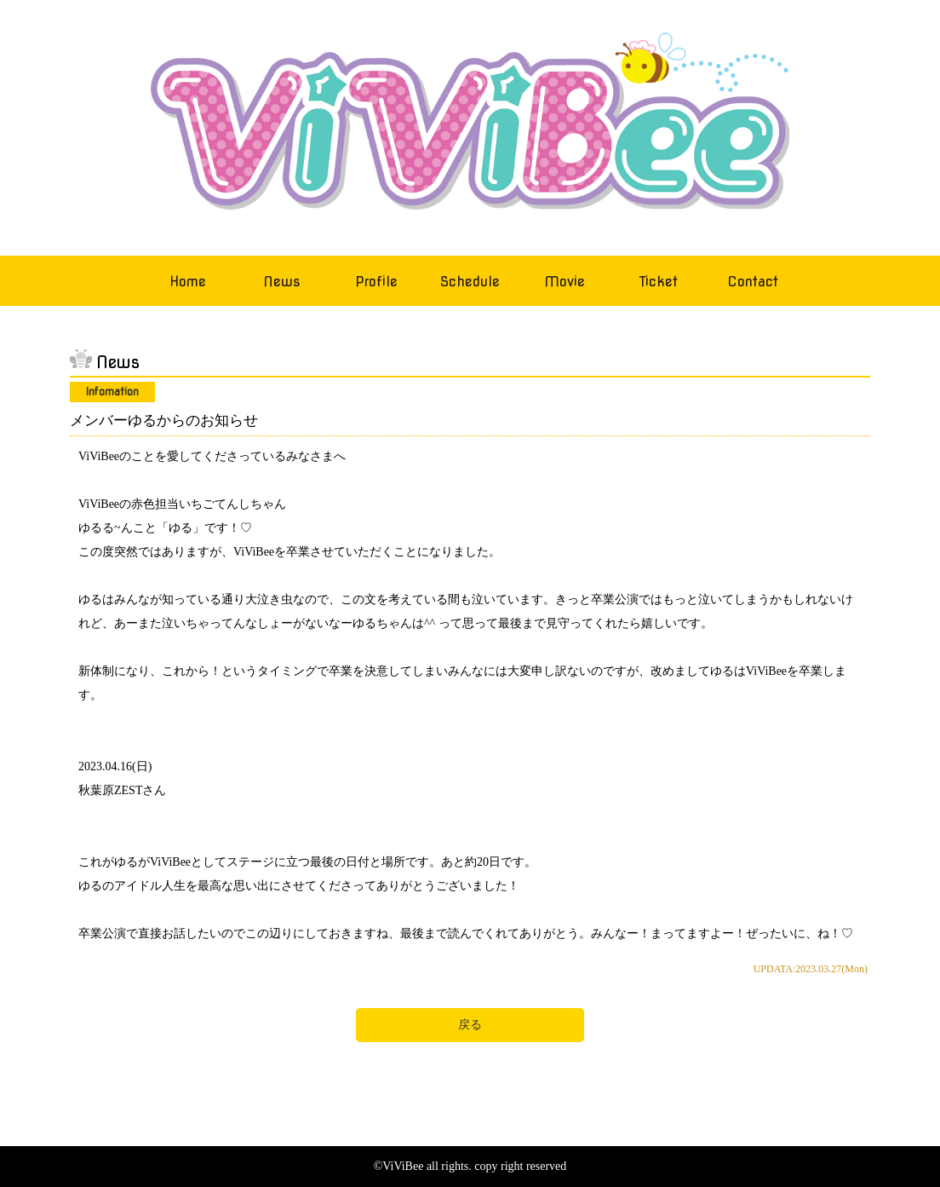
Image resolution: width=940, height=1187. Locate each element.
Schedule (470, 282)
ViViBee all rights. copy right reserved (474, 1166)
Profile (376, 282)
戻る (470, 1024)
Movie (564, 282)
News (282, 282)
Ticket (658, 282)
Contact (752, 282)
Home (187, 282)
